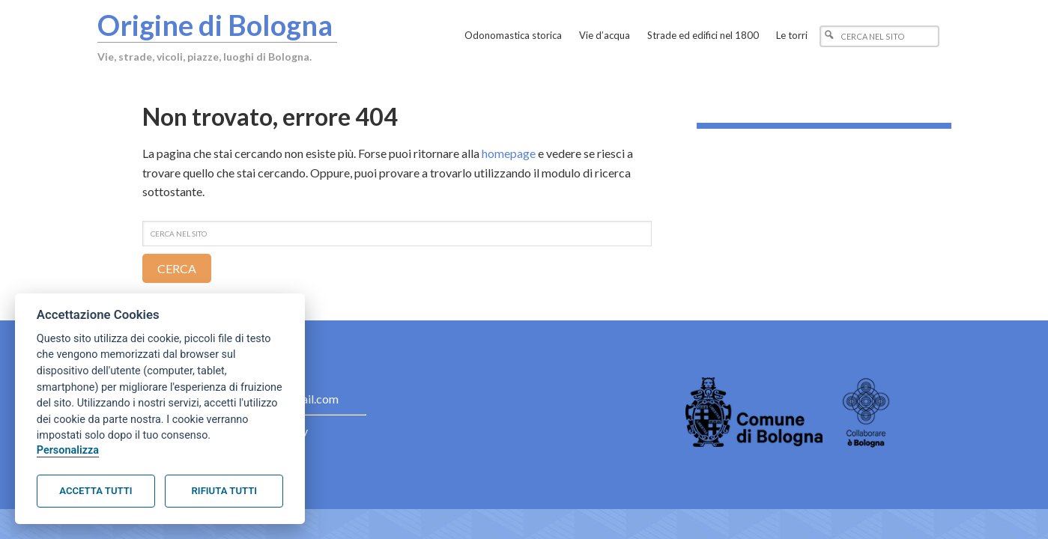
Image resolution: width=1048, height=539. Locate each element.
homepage (509, 153)
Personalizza (68, 450)
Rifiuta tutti (224, 490)
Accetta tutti (95, 490)
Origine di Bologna (215, 24)
